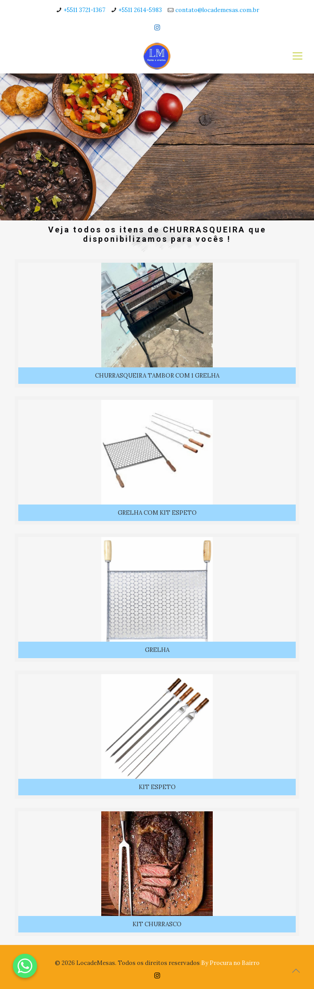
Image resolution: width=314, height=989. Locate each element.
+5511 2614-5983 (140, 10)
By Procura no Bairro (230, 963)
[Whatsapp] (25, 966)
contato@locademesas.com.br (217, 10)
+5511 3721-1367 (84, 10)
